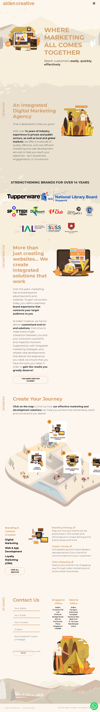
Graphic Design (60, 546)
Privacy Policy (28, 708)
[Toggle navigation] (94, 3)
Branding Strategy (62, 527)
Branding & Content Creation (12, 531)
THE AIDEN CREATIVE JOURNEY (30, 380)
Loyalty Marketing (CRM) (11, 560)
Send (23, 653)
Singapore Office (58, 602)
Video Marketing (61, 562)
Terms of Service (12, 708)
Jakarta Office (73, 602)
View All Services (15, 571)
